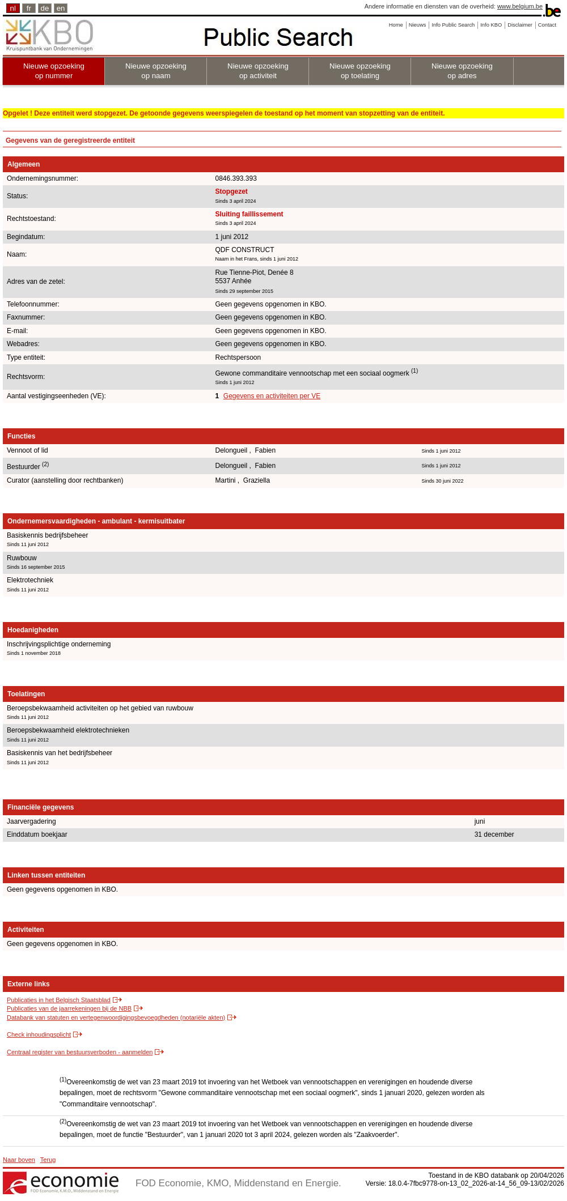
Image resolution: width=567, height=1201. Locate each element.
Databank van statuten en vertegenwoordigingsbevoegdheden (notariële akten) (116, 1017)
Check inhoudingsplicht (39, 1034)
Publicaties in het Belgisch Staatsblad (59, 999)
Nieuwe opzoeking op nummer (53, 71)
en (61, 8)
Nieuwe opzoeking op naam (156, 71)
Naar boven (19, 1159)
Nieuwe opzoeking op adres (462, 71)
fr (29, 8)
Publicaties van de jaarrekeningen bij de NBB (69, 1008)
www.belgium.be (520, 6)
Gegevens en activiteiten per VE (271, 396)
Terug (48, 1159)
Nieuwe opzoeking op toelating (360, 71)
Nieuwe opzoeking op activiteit (258, 71)
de (45, 8)
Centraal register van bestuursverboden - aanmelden (80, 1052)
